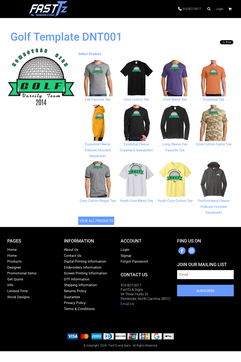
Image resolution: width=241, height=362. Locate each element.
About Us (71, 249)
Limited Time (17, 291)
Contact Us (72, 255)
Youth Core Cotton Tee (175, 201)
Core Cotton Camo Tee (213, 144)
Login (219, 9)
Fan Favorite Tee (97, 99)
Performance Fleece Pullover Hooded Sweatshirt (213, 207)
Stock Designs (18, 297)
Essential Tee (213, 99)
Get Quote (15, 279)
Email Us (127, 304)
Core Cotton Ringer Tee (98, 201)
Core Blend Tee (175, 99)
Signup (126, 255)
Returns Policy (75, 291)
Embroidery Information (82, 267)
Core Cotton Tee (136, 99)
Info (10, 285)
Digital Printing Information (85, 261)
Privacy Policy (75, 303)
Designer (14, 267)
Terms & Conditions (79, 309)
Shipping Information (80, 285)
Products (14, 261)
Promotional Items (22, 273)
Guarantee (72, 297)
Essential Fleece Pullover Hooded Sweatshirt (98, 150)
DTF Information (76, 279)
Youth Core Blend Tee (136, 201)
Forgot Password (134, 261)
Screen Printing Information (85, 273)
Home (12, 249)
